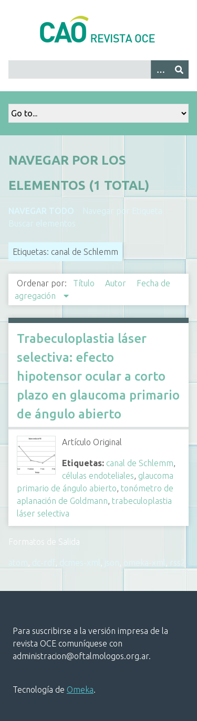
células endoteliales (98, 475)
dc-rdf (43, 562)
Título (85, 283)
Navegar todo (41, 211)
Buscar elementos (42, 223)
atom (18, 562)
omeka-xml (144, 562)
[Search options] (160, 69)
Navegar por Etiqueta (122, 211)
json (112, 562)
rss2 (177, 562)
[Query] (98, 69)
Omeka (80, 689)
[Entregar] (179, 69)
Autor (116, 283)
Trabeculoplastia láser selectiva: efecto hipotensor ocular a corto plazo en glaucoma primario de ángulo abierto (98, 376)
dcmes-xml (79, 562)
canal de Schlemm (139, 463)
